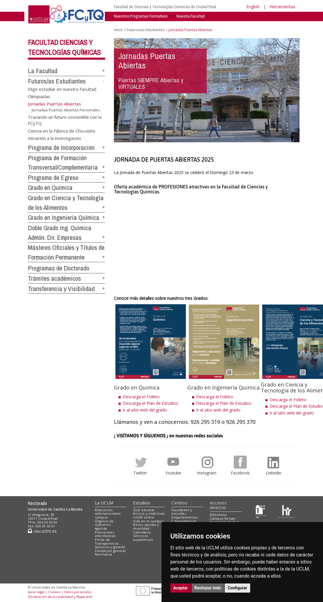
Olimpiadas (39, 96)
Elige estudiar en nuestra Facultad (62, 89)
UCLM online (143, 517)
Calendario (142, 532)
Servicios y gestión (110, 547)
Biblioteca (218, 514)
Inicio (118, 29)
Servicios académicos (143, 538)
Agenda (101, 528)
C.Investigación (183, 521)
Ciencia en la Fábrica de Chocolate (61, 130)
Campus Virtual (222, 518)
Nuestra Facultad (190, 16)
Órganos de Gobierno (104, 523)
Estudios (141, 503)
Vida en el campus (148, 521)
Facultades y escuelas (181, 512)
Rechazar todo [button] (207, 588)
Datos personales (77, 592)
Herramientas (282, 6)
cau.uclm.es (42, 531)
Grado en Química (50, 187)
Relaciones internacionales (108, 512)
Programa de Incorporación (61, 147)
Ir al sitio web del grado (145, 410)
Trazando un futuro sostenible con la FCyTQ (65, 120)
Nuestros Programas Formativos (141, 16)
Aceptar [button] (180, 588)
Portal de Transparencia (107, 541)
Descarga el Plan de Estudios (150, 403)
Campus (101, 517)
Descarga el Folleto (141, 396)
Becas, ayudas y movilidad (146, 526)
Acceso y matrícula (148, 513)
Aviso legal (36, 592)
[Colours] (287, 511)
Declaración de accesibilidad (50, 596)
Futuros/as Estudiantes (57, 81)
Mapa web (84, 596)
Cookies (54, 592)
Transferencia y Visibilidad (61, 288)
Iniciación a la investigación (54, 138)
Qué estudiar (144, 510)
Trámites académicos (54, 278)
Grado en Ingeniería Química (63, 217)
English (253, 6)
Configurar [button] (237, 588)
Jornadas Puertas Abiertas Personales (66, 110)
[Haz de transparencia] (261, 511)
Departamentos (184, 517)
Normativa (103, 554)
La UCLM (104, 503)
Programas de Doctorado (58, 268)
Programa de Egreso (53, 177)
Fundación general (110, 551)
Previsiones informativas (105, 534)
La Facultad (42, 70)
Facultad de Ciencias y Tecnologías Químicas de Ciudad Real (165, 7)
